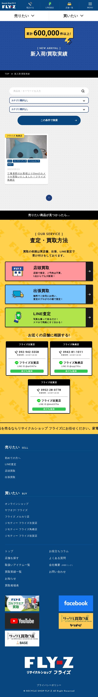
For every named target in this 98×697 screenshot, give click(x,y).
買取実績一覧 (13, 571)
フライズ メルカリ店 (17, 516)
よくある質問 (57, 557)
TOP (7, 74)
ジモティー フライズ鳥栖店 (21, 529)
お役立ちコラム (59, 551)
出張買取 (10, 477)
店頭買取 (10, 470)
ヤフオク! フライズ (16, 510)
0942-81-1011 (71, 352)
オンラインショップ (17, 503)
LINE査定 (10, 464)
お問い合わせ (57, 571)
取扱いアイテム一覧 (17, 564)
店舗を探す (12, 557)
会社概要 (61, 564)
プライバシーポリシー (49, 685)
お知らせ (10, 578)
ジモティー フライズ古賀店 (21, 523)
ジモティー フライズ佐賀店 (21, 535)
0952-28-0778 (49, 390)
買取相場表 (12, 585)
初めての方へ (13, 458)
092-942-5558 (27, 352)
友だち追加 (27, 371)
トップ (9, 551)
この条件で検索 (49, 120)
